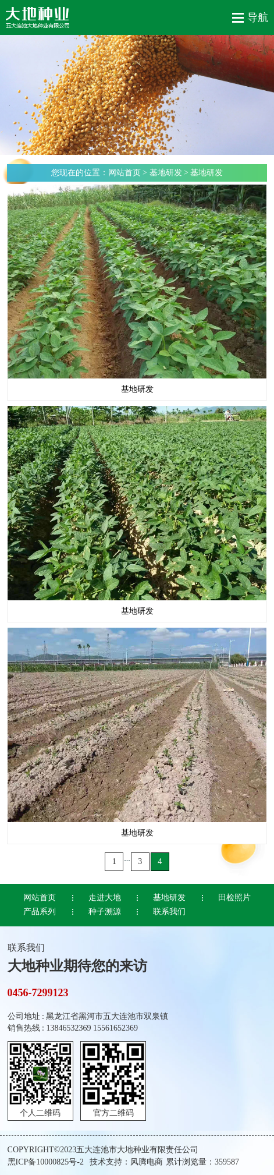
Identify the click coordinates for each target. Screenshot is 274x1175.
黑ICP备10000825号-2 (46, 1162)
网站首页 (124, 172)
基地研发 (166, 172)
